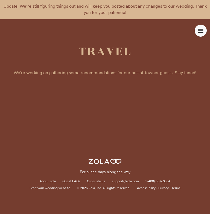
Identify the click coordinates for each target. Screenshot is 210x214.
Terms (175, 188)
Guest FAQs (71, 181)
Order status (96, 181)
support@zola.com (125, 181)
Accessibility (146, 188)
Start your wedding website (50, 188)
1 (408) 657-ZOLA (157, 181)
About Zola (48, 181)
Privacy (163, 188)
